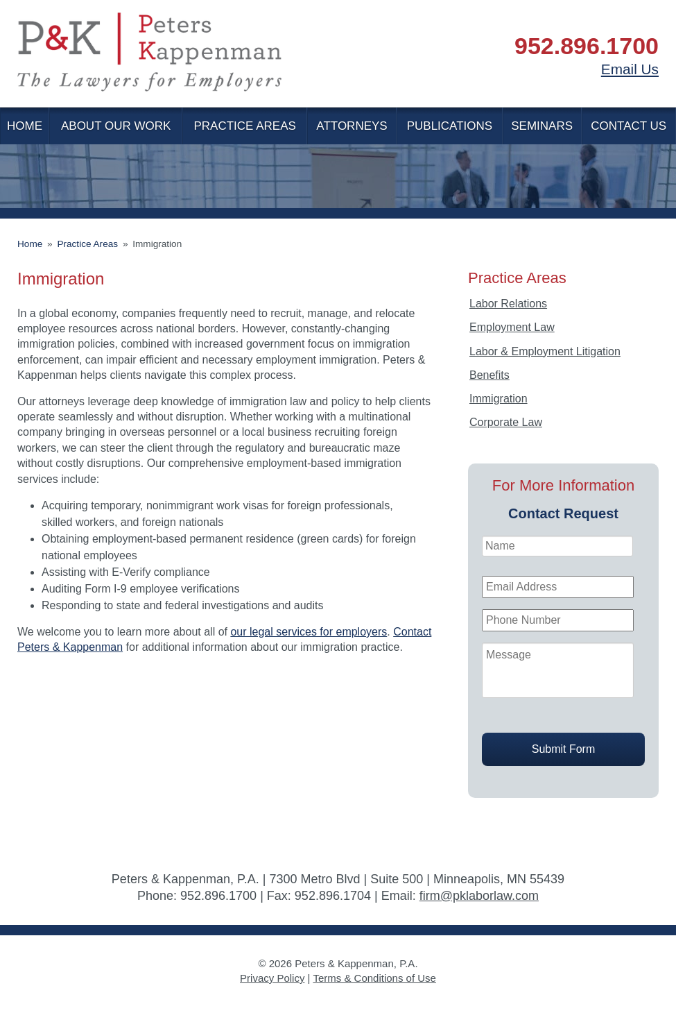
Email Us (630, 69)
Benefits (489, 375)
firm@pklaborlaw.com (479, 896)
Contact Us (628, 126)
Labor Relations (508, 303)
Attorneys (351, 126)
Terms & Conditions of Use (374, 978)
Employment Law (512, 327)
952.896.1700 (586, 46)
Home (24, 126)
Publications (449, 126)
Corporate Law (505, 422)
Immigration (498, 399)
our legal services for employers (308, 632)
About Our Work (116, 126)
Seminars (542, 126)
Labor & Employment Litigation (545, 351)
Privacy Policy (272, 978)
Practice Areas (244, 126)
